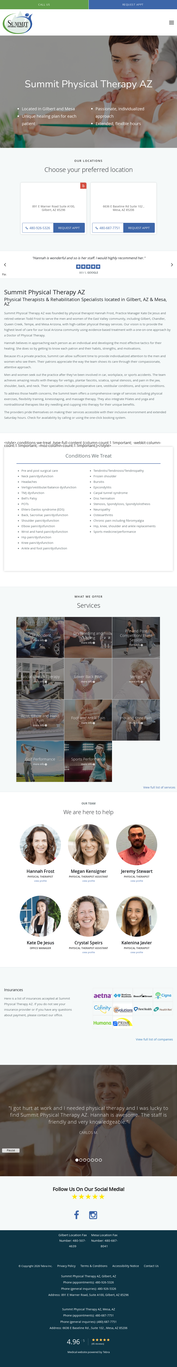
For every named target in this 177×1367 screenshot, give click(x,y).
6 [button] (96, 1160)
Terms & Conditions (93, 1266)
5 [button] (92, 1160)
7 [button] (100, 1160)
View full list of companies (154, 1039)
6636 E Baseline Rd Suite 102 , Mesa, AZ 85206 (123, 208)
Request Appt (69, 228)
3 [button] (85, 1160)
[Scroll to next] (171, 266)
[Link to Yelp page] (83, 186)
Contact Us (151, 1266)
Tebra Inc (46, 1266)
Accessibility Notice (125, 1266)
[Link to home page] (16, 22)
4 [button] (88, 1160)
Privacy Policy (66, 1266)
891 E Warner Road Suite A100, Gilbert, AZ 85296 (53, 208)
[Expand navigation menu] (171, 22)
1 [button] (77, 1160)
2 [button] (81, 1160)
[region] (88, 1116)
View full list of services (159, 787)
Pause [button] (4, 274)
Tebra (106, 1352)
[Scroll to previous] (6, 266)
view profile (40, 880)
